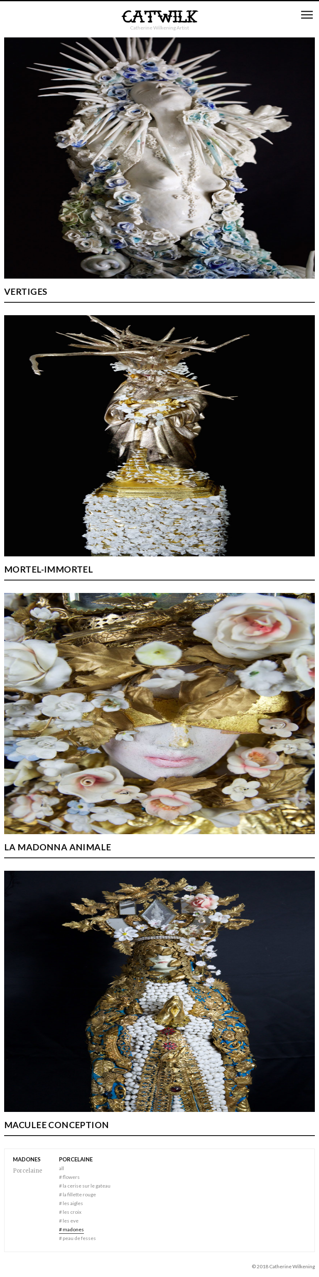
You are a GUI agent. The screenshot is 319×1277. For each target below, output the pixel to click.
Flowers (69, 1177)
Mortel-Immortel (48, 569)
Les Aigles (71, 1203)
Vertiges (25, 291)
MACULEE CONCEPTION (56, 1124)
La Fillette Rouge (77, 1194)
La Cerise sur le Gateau (84, 1186)
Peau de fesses (77, 1238)
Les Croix (70, 1212)
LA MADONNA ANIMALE (57, 847)
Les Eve (69, 1221)
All (61, 1168)
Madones (71, 1229)
